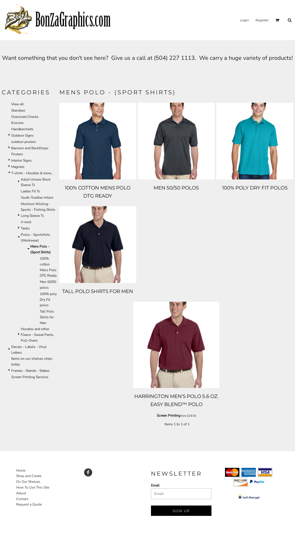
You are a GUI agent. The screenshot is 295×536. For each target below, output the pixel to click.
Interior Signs (21, 160)
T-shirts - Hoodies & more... (32, 173)
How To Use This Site (32, 487)
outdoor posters (23, 141)
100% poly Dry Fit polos (48, 300)
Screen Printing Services (29, 377)
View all (17, 104)
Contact (22, 499)
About (21, 493)
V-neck (26, 222)
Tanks (25, 228)
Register (262, 20)
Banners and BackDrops (29, 148)
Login (244, 20)
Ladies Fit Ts (30, 191)
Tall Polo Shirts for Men (47, 317)
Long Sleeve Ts (32, 215)
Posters (17, 154)
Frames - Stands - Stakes (30, 370)
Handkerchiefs (22, 129)
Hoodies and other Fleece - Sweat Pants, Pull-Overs (37, 335)
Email (155, 485)
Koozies (17, 122)
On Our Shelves (28, 481)
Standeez (18, 110)
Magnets (17, 166)
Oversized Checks (25, 116)
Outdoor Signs (22, 135)
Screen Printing (168, 415)
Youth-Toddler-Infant (37, 197)
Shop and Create (28, 476)
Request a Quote (29, 504)
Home (20, 470)
